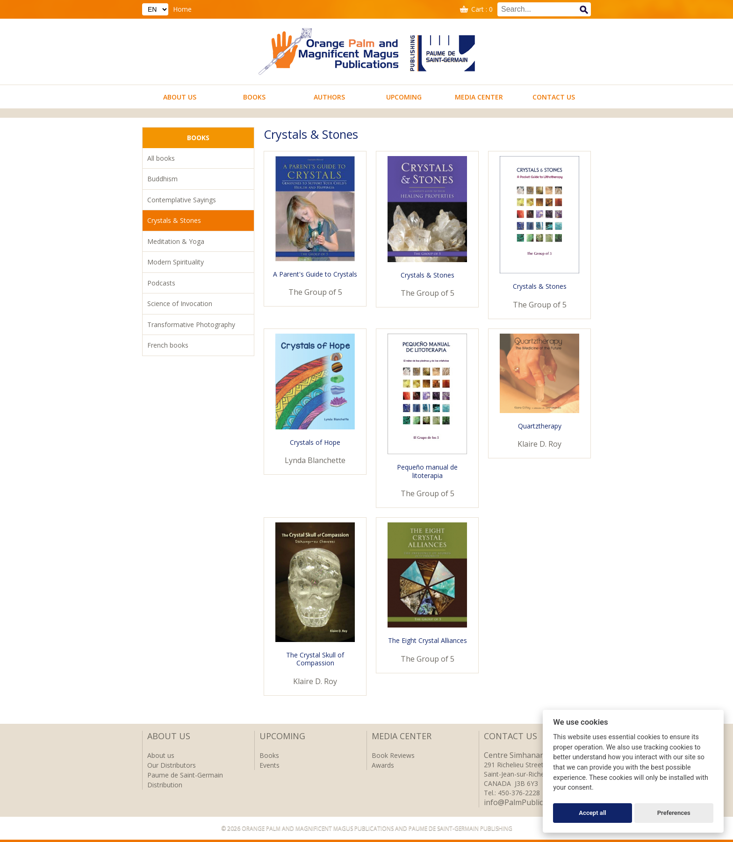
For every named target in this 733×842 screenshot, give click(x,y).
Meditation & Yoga (175, 241)
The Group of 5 (315, 292)
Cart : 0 (482, 9)
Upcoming (404, 97)
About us (179, 97)
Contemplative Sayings (181, 199)
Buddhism (162, 178)
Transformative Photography (191, 324)
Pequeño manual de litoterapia (427, 471)
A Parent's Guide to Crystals (315, 274)
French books (167, 345)
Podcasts (161, 282)
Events (269, 765)
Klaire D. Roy (539, 444)
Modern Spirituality (175, 261)
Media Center (479, 97)
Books (254, 97)
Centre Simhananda (518, 755)
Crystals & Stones (174, 220)
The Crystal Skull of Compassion (315, 659)
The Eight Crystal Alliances (427, 640)
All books (161, 158)
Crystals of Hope (315, 442)
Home (182, 9)
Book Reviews (393, 755)
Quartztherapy (539, 425)
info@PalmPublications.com (532, 802)
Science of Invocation (179, 303)
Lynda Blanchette (315, 460)
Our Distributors (171, 765)
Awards (383, 765)
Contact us (553, 97)
